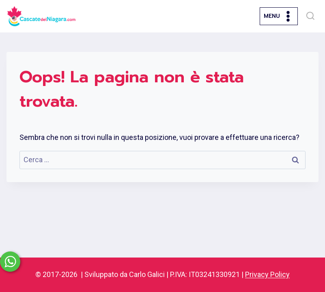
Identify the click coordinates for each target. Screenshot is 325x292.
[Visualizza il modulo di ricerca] (310, 16)
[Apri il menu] (279, 16)
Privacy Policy (267, 274)
